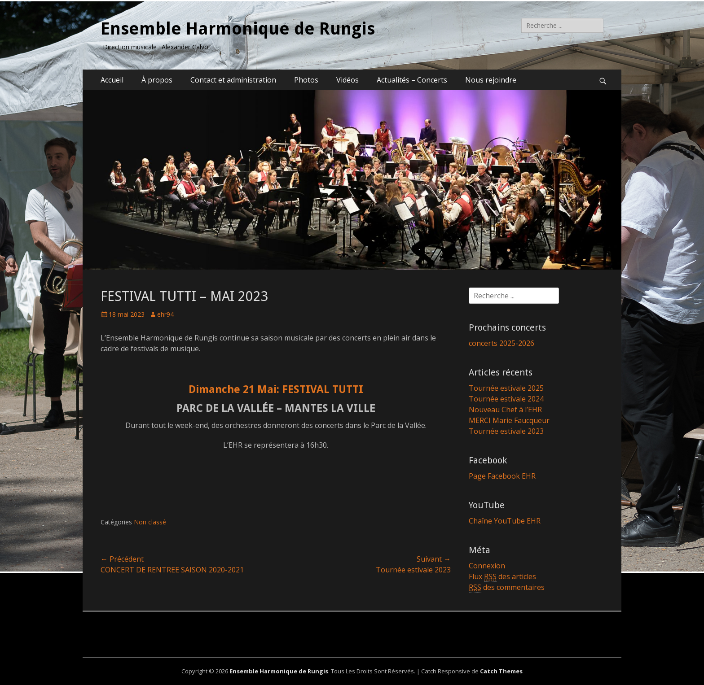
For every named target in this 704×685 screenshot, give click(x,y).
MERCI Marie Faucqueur (509, 420)
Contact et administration (233, 80)
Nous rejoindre (490, 80)
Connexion (487, 566)
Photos (306, 80)
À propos (156, 80)
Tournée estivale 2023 (506, 431)
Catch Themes (501, 671)
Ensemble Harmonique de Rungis (238, 29)
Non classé (150, 522)
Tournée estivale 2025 (506, 388)
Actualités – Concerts (412, 80)
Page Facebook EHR (502, 476)
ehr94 (165, 314)
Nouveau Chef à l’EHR (505, 409)
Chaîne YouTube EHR (505, 521)
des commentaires (507, 587)
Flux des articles (502, 577)
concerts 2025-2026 (501, 343)
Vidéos (347, 80)
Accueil (112, 80)
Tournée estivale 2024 (506, 399)
